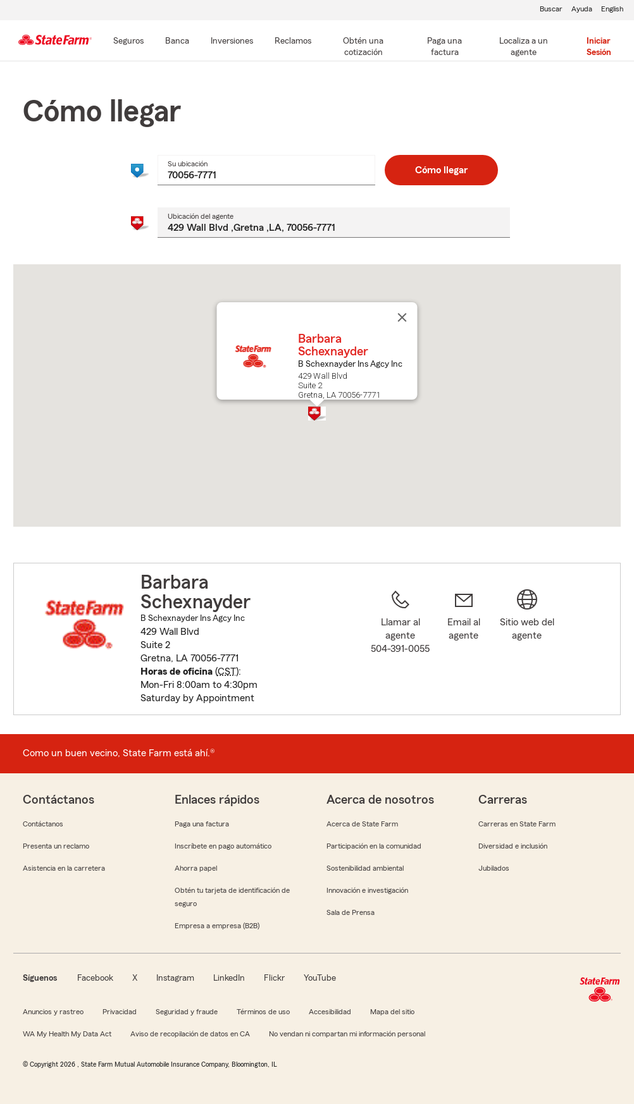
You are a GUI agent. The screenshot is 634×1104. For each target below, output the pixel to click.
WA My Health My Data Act (67, 1034)
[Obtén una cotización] (363, 47)
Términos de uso (263, 1011)
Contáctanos (43, 824)
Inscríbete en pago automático (223, 846)
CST (227, 671)
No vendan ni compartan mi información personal (347, 1034)
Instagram (175, 978)
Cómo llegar (441, 170)
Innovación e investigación (367, 890)
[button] (317, 413)
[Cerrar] (402, 317)
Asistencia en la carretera (64, 868)
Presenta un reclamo (56, 846)
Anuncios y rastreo (53, 1011)
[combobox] (266, 170)
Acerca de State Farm (362, 824)
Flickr (274, 978)
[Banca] (177, 41)
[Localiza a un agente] (524, 47)
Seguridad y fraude (187, 1011)
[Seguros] (128, 41)
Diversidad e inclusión (512, 846)
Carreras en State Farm (517, 824)
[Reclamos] (293, 41)
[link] (463, 646)
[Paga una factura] (444, 47)
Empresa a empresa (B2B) (217, 925)
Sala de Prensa (350, 912)
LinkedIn (229, 978)
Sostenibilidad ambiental (365, 868)
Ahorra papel (196, 868)
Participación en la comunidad (373, 846)
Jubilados (493, 868)
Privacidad (120, 1011)
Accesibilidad (330, 1011)
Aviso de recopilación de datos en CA (190, 1034)
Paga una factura (202, 824)
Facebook (95, 978)
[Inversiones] (231, 41)
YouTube (320, 978)
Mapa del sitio (392, 1011)
